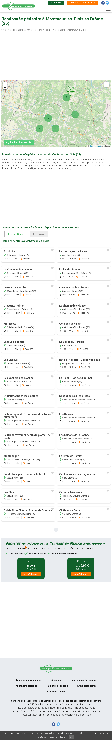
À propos (56, 3)
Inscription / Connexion (83, 680)
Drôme (52, 30)
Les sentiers (15, 234)
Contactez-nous (56, 691)
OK (71, 736)
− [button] (5, 87)
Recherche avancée (20, 142)
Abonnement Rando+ (27, 685)
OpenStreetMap (95, 146)
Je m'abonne (31, 574)
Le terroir (38, 233)
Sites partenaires (87, 685)
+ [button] (5, 84)
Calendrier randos (58, 685)
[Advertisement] (56, 56)
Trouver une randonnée (29, 680)
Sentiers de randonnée (15, 30)
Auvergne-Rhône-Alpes (37, 30)
